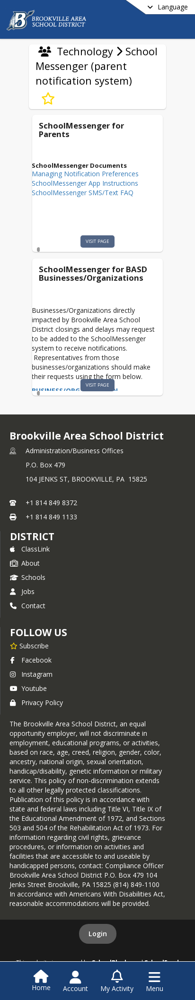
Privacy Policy (36, 702)
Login (98, 933)
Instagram (31, 674)
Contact (27, 605)
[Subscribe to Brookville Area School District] (29, 645)
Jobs (22, 591)
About (25, 563)
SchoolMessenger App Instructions (85, 183)
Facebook (31, 659)
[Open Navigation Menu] (154, 981)
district (32, 536)
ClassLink (30, 548)
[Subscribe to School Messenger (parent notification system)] (48, 98)
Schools (27, 577)
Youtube (28, 688)
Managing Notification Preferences (85, 173)
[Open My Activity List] (116, 981)
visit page (97, 241)
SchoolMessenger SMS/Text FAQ (82, 192)
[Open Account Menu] (75, 981)
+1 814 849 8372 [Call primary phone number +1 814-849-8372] (51, 502)
